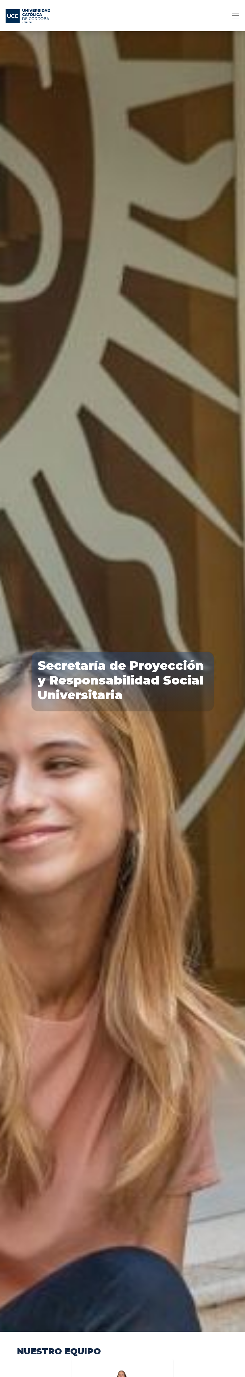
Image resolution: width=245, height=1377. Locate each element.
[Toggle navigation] (233, 15)
